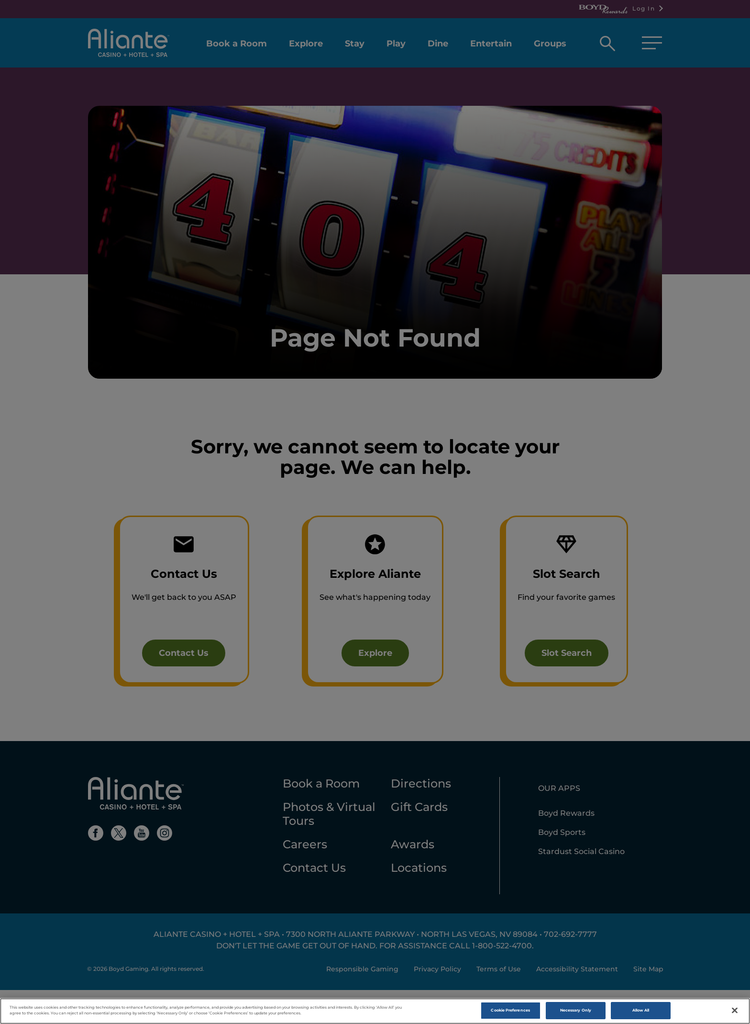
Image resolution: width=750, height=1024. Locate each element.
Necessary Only (575, 1010)
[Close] (734, 1010)
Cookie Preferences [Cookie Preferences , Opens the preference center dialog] (510, 1010)
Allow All (641, 1010)
